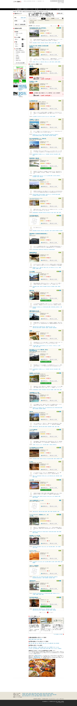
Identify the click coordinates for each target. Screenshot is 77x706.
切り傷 (41, 648)
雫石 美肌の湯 (44, 389)
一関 (48, 643)
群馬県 (35, 693)
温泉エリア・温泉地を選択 (20, 24)
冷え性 (45, 647)
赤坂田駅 (47, 327)
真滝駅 (39, 346)
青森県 (32, 639)
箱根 (26, 694)
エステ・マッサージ (54, 648)
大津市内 (48, 695)
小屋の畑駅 (50, 327)
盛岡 (29, 643)
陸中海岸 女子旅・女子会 (50, 407)
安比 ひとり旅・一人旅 (45, 546)
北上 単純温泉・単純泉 (36, 175)
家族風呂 (17, 58)
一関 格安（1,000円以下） (53, 444)
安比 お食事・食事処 (52, 546)
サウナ (54, 647)
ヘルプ (57, 698)
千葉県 (30, 693)
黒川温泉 (47, 694)
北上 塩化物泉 (35, 116)
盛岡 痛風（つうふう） (36, 267)
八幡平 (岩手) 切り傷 (36, 326)
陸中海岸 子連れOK (52, 249)
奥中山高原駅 (56, 154)
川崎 (25, 695)
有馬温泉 (29, 694)
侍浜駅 (54, 577)
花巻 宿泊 (34, 61)
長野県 (46, 693)
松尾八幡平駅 (54, 327)
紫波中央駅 (57, 475)
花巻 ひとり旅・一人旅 (50, 496)
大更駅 (56, 426)
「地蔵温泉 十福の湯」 (38, 655)
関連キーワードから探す (17, 697)
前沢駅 (55, 42)
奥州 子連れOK (47, 230)
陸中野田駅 (54, 135)
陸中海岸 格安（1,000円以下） (54, 134)
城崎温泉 (32, 694)
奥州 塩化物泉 (35, 230)
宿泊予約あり (47, 20)
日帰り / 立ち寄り (19, 33)
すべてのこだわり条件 (20, 62)
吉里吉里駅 (36, 408)
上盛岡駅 (37, 268)
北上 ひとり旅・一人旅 (41, 561)
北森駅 (53, 426)
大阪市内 (41, 695)
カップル (57, 647)
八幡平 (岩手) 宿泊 (35, 426)
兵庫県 (32, 693)
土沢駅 (50, 61)
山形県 (38, 639)
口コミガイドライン (52, 698)
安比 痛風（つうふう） (42, 154)
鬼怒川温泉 (54, 694)
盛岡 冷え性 (49, 212)
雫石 (31, 643)
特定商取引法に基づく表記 (53, 701)
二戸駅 (34, 547)
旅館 (49, 648)
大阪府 (41, 693)
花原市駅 (36, 532)
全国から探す (23, 17)
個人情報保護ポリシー (45, 701)
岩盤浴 (17, 55)
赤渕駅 (61, 389)
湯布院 (51, 694)
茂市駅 (58, 531)
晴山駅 (53, 61)
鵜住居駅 (44, 408)
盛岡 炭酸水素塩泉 (35, 212)
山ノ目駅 (52, 42)
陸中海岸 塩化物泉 (35, 249)
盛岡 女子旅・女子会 (52, 475)
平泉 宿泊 (38, 42)
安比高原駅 (43, 327)
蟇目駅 (34, 532)
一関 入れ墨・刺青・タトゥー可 (43, 345)
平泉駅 (50, 42)
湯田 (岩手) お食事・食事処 (56, 194)
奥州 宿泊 (38, 230)
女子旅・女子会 (45, 648)
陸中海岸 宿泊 (35, 531)
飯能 (35, 695)
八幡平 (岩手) (51, 643)
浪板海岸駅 (40, 408)
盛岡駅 (60, 267)
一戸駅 (56, 546)
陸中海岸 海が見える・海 (40, 593)
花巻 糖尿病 (45, 286)
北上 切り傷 (39, 116)
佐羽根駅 (37, 594)
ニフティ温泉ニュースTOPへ (58, 634)
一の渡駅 (34, 594)
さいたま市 (32, 695)
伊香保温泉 (40, 694)
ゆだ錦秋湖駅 (34, 176)
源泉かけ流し (37, 648)
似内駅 (34, 287)
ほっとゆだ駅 (43, 195)
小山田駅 (55, 61)
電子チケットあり (33, 20)
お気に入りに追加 (54, 35)
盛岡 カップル (35, 475)
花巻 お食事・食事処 (50, 458)
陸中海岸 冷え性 (46, 249)
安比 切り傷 (51, 154)
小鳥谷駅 (59, 546)
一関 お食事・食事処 (36, 345)
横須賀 (27, 695)
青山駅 (52, 212)
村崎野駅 (34, 562)
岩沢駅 (38, 176)
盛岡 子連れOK (39, 475)
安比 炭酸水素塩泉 (35, 154)
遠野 (33, 643)
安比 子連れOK (39, 546)
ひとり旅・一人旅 (32, 648)
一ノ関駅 (58, 42)
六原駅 (51, 116)
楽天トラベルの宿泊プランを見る (46, 168)
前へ (52, 25)
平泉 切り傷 (42, 42)
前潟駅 (55, 212)
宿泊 (29, 647)
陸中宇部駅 (50, 135)
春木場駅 (52, 389)
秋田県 (35, 639)
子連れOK (59, 648)
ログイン (59, 2)
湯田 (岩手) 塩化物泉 (36, 194)
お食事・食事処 (41, 647)
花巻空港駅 (52, 286)
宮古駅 (43, 594)
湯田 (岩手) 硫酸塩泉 (42, 194)
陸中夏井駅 (46, 135)
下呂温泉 (36, 694)
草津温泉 (23, 694)
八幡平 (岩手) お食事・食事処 (37, 327)
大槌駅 (34, 408)
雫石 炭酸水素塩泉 (35, 389)
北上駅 (61, 561)
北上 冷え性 (43, 116)
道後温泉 (44, 694)
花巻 (35, 643)
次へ (62, 25)
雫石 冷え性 (48, 389)
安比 (55, 643)
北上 (37, 643)
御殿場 (38, 695)
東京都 (38, 693)
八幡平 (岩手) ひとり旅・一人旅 (50, 326)
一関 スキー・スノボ (39, 444)
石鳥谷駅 (59, 286)
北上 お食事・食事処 (49, 175)
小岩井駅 (55, 389)
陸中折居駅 (57, 230)
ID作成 (63, 2)
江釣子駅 (56, 561)
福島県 (41, 639)
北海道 (44, 693)
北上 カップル (47, 116)
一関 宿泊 (34, 444)
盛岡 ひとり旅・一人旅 (47, 267)
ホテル (48, 647)
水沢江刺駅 (60, 230)
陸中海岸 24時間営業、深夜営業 (37, 135)
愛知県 (49, 693)
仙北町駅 (34, 268)
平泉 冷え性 (46, 42)
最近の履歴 (61, 1)
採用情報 (62, 701)
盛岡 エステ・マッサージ (54, 267)
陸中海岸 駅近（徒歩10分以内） (37, 577)
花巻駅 (56, 286)
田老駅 (40, 594)
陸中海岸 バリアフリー (56, 593)
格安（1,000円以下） (34, 647)
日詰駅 (61, 475)
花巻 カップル (47, 61)
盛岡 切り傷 (45, 212)
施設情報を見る (44, 35)
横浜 (23, 695)
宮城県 (30, 639)
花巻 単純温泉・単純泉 (36, 286)
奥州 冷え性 (42, 230)
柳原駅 (59, 561)
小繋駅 (59, 154)
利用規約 (59, 701)
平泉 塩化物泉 (35, 42)
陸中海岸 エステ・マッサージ (37, 134)
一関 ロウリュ (55, 345)
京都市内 (44, 695)
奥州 (43, 643)
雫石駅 (58, 389)
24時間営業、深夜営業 (20, 52)
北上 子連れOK (35, 561)
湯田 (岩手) (40, 643)
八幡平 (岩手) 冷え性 (42, 326)
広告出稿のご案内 (45, 698)
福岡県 (52, 693)
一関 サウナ (50, 345)
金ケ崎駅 (54, 116)
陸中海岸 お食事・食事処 (45, 134)
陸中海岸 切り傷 (41, 249)
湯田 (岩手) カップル (49, 194)
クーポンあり (40, 20)
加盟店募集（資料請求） (37, 698)
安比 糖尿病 (47, 154)
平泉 (46, 643)
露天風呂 (51, 647)
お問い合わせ (62, 698)
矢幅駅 (36, 476)
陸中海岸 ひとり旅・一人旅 (42, 407)
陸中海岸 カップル (35, 407)
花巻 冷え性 (42, 61)
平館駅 (58, 426)
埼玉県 (27, 693)
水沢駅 (51, 230)
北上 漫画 (52, 561)
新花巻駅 (59, 61)
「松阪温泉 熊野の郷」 (37, 657)
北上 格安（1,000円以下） (57, 175)
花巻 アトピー (38, 61)
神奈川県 (23, 693)
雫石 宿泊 (40, 389)
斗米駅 (36, 547)
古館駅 (34, 476)
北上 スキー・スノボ (43, 175)
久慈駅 (43, 135)
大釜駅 (57, 212)
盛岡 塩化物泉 (41, 212)
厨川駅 (60, 212)
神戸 (51, 695)
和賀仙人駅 (41, 176)
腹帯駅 (60, 531)
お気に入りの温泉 (53, 1)
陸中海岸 (57, 643)
